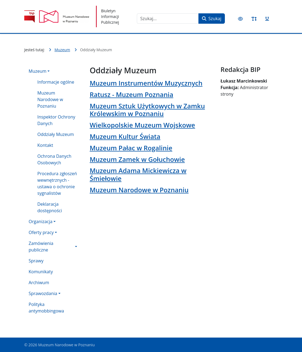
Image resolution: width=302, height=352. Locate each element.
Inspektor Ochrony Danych (56, 120)
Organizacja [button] (40, 221)
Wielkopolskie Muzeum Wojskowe (142, 125)
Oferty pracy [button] (41, 232)
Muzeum (37, 71)
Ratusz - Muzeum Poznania (131, 94)
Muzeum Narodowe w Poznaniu (50, 99)
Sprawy (36, 261)
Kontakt (45, 145)
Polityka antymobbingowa (46, 307)
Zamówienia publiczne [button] (41, 246)
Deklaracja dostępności (49, 207)
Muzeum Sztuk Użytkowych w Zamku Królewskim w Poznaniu (147, 110)
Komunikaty (41, 272)
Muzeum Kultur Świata (125, 136)
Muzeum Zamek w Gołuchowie (137, 159)
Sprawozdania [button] (43, 293)
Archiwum (39, 283)
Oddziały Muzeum (55, 134)
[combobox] (168, 18)
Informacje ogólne (55, 82)
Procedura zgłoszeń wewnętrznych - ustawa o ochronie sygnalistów (57, 183)
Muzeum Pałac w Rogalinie (131, 148)
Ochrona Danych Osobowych (54, 159)
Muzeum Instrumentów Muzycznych (146, 83)
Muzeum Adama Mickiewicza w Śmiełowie (138, 174)
